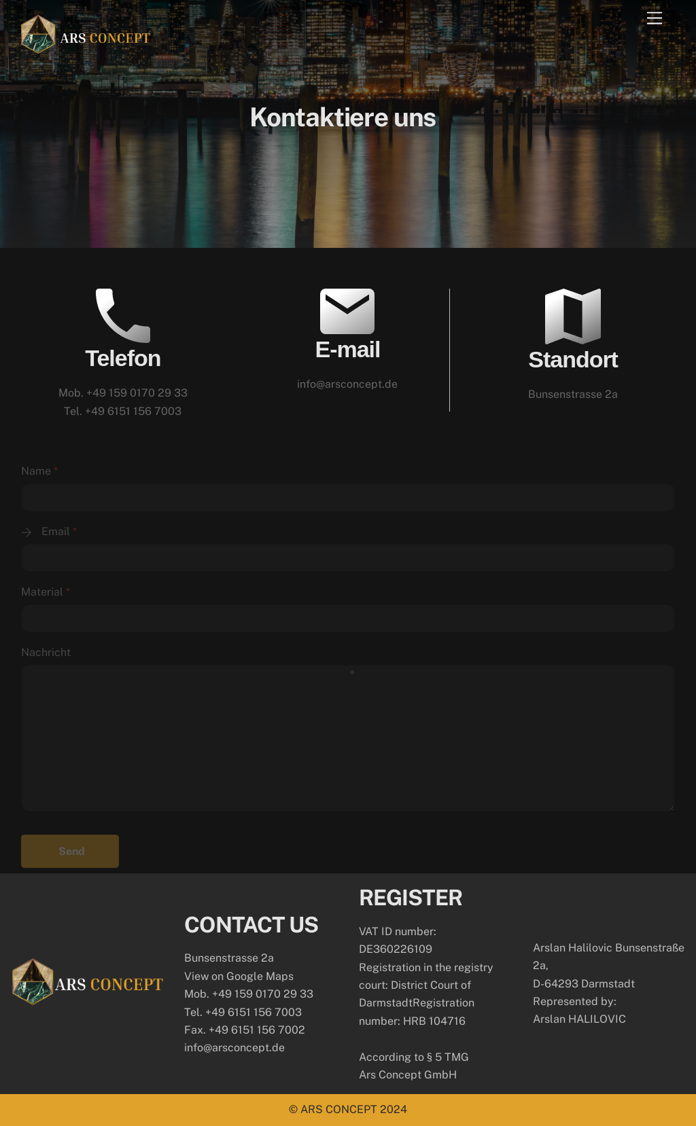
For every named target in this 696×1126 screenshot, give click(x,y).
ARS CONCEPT (338, 1109)
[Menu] (654, 18)
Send (71, 851)
